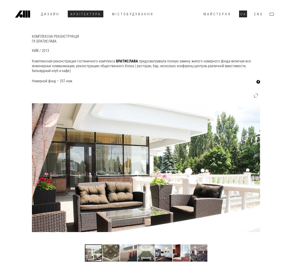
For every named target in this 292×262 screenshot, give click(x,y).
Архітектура (85, 14)
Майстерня (217, 14)
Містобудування (133, 14)
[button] (256, 95)
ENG (258, 14)
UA (243, 14)
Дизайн (50, 14)
